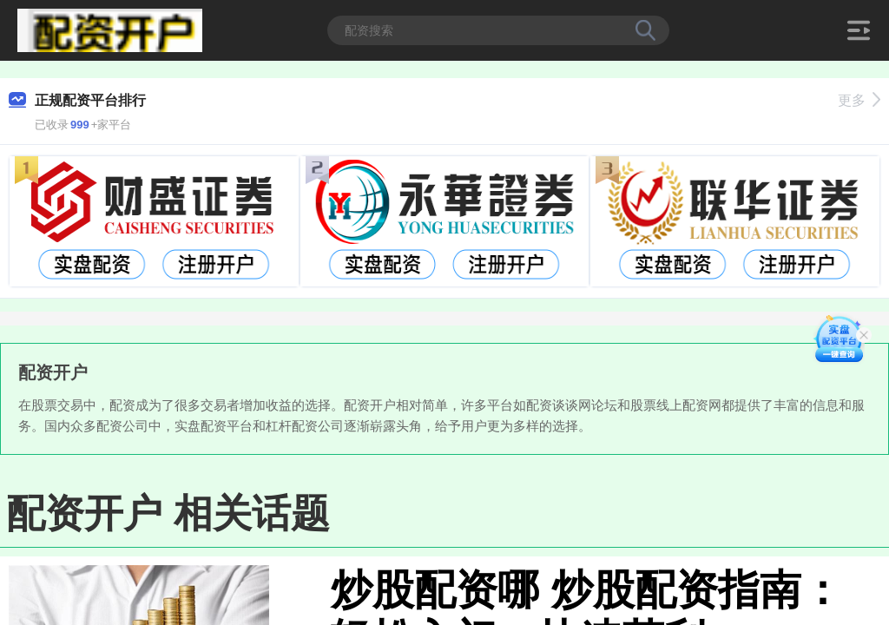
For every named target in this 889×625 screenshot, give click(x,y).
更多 (859, 100)
